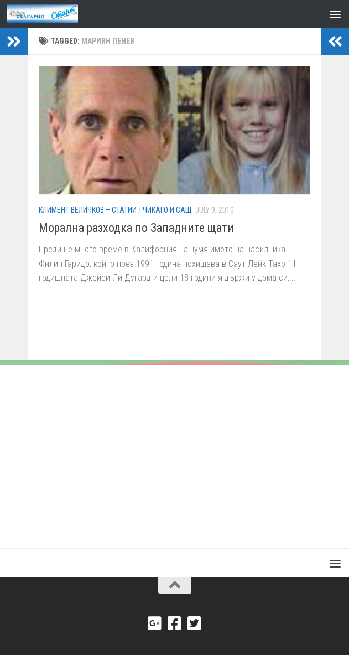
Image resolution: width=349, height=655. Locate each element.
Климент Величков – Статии (88, 209)
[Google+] (155, 623)
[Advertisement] (174, 448)
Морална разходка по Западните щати (136, 228)
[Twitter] (194, 623)
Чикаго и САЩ (167, 209)
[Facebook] (175, 623)
